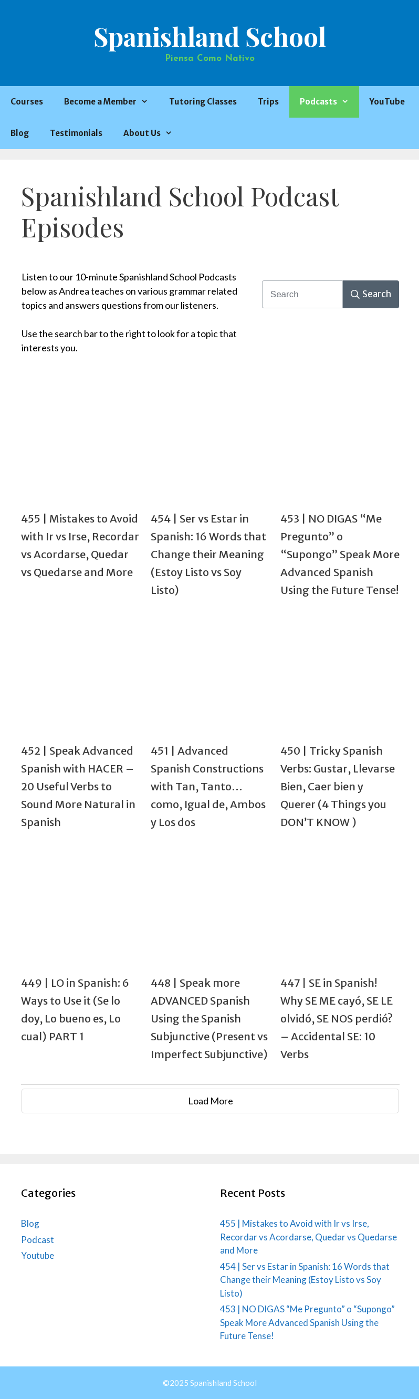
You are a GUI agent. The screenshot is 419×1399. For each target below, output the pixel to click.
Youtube (37, 1255)
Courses (27, 102)
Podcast (37, 1239)
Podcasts (329, 102)
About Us (153, 133)
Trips (268, 102)
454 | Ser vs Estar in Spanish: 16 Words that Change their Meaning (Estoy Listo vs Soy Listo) (208, 554)
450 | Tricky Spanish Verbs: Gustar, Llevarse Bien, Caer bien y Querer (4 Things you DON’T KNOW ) (337, 786)
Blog (20, 133)
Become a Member (111, 102)
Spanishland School (209, 36)
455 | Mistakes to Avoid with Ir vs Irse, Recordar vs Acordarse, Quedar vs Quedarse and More (308, 1237)
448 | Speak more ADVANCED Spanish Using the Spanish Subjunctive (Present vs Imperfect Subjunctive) (209, 1018)
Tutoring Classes (203, 102)
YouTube (387, 102)
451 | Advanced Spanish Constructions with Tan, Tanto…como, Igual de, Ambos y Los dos (208, 786)
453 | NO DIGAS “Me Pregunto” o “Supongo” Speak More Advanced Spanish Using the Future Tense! (340, 554)
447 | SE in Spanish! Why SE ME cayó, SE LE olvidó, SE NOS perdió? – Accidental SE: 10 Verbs (336, 1018)
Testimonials (76, 133)
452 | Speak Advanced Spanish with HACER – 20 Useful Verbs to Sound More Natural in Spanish (78, 786)
